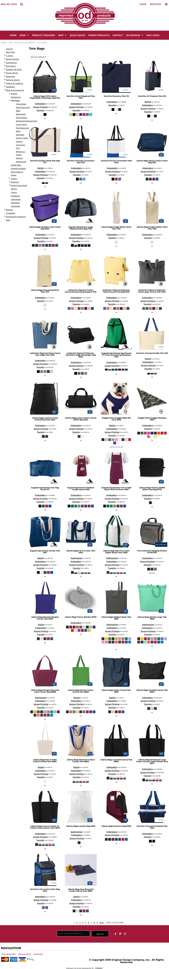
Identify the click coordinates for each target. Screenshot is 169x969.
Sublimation (76, 558)
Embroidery (40, 104)
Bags (8, 220)
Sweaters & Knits (14, 69)
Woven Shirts (12, 73)
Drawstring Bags (18, 168)
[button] (21, 4)
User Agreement (8, 954)
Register (155, 4)
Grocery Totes (22, 138)
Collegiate (15, 206)
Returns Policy (24, 954)
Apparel (9, 210)
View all (9, 49)
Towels (14, 178)
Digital (147, 102)
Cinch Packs (21, 124)
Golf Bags (20, 134)
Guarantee (38, 954)
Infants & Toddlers (14, 83)
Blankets (15, 182)
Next (101, 922)
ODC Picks (10, 52)
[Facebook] (115, 934)
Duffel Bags (16, 165)
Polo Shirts (11, 66)
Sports (14, 189)
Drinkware (10, 213)
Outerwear (10, 76)
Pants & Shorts (13, 80)
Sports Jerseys (12, 59)
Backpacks (16, 97)
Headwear (10, 87)
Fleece (14, 192)
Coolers (19, 141)
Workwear (15, 203)
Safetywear (16, 199)
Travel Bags (21, 104)
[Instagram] (125, 934)
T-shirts (9, 55)
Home (3, 43)
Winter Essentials (19, 185)
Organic (19, 158)
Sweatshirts (11, 62)
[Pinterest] (120, 934)
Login (142, 4)
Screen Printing (40, 107)
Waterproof (21, 161)
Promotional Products (16, 216)
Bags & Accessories (25, 43)
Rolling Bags (21, 117)
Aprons (14, 94)
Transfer (40, 110)
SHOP (10, 43)
